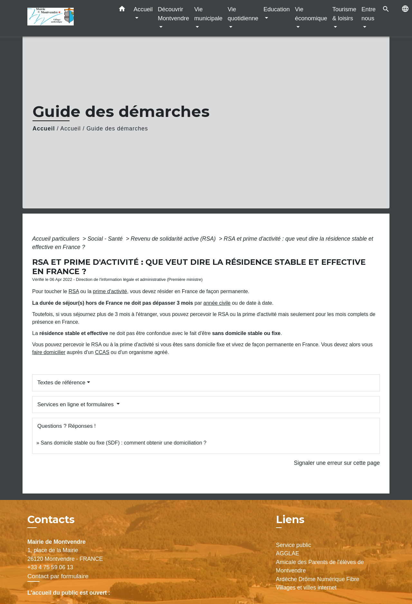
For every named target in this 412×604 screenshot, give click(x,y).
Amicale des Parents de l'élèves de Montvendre (320, 566)
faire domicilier (48, 352)
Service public (293, 545)
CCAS (102, 352)
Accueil (44, 128)
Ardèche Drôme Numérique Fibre (317, 579)
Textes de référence (61, 382)
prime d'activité (110, 291)
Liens (290, 519)
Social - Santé (106, 238)
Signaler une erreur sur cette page (337, 463)
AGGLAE (287, 553)
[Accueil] (67, 18)
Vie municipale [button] (208, 14)
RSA (74, 291)
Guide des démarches (117, 128)
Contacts (51, 519)
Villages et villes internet (306, 587)
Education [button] (276, 9)
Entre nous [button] (368, 14)
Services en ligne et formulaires (76, 404)
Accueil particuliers (56, 238)
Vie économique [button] (311, 14)
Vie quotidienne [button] (243, 14)
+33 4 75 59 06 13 (50, 567)
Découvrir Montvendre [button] (173, 14)
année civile (217, 303)
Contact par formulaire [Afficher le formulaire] (58, 576)
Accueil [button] (143, 9)
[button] (122, 10)
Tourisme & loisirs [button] (344, 14)
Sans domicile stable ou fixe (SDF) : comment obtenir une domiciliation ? (123, 443)
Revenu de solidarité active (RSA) (174, 238)
